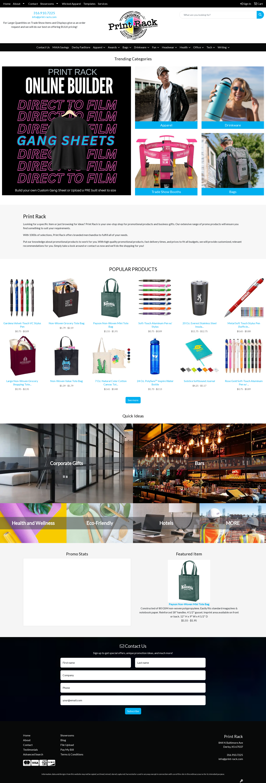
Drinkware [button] (140, 47)
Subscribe (133, 711)
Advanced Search (33, 754)
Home (7, 3)
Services (103, 3)
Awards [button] (112, 47)
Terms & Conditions (71, 754)
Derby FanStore (81, 47)
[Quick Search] (218, 15)
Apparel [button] (97, 47)
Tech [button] (209, 47)
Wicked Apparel (71, 3)
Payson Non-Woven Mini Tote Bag (189, 604)
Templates (89, 3)
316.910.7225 (44, 13)
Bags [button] (125, 47)
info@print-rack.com (44, 16)
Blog (63, 740)
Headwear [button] (168, 47)
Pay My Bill (67, 749)
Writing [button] (222, 47)
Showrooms (47, 3)
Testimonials (30, 749)
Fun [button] (154, 47)
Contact (33, 3)
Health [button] (184, 47)
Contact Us (43, 47)
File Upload (67, 744)
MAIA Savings (60, 47)
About (16, 3)
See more (133, 400)
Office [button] (197, 47)
